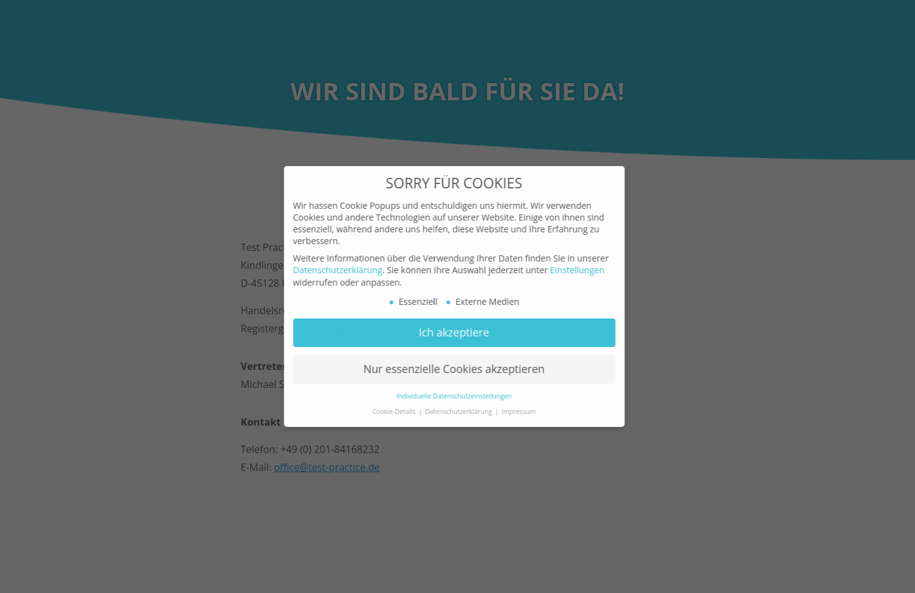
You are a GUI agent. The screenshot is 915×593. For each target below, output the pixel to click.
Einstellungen (569, 270)
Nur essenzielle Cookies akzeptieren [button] (445, 368)
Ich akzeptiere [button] (446, 332)
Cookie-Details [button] (386, 411)
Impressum (510, 411)
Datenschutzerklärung (329, 270)
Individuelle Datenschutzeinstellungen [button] (446, 396)
